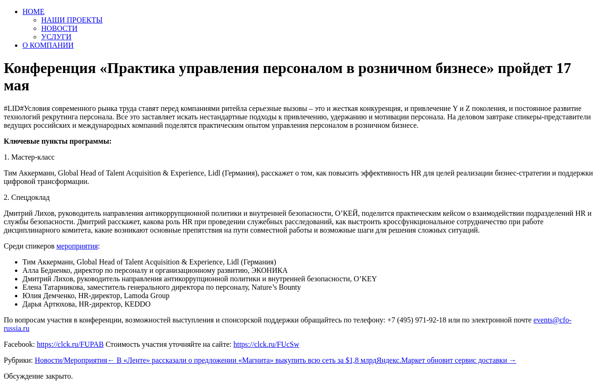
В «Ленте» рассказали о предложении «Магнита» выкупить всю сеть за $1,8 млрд (241, 360)
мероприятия (77, 246)
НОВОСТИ (59, 28)
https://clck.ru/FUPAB (70, 344)
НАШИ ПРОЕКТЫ (71, 20)
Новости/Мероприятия (71, 360)
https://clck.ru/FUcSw (267, 344)
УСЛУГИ (56, 37)
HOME (33, 11)
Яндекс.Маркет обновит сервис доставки (446, 360)
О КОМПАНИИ (47, 45)
